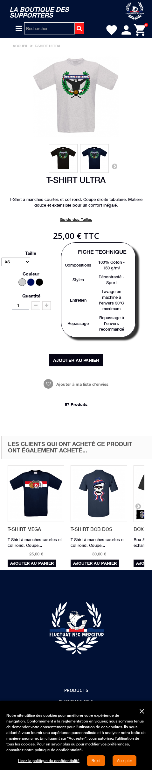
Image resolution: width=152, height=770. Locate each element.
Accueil (20, 46)
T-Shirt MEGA (24, 529)
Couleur (31, 273)
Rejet (96, 761)
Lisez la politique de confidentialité (48, 760)
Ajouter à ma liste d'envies (81, 384)
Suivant (114, 166)
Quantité (31, 295)
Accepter (124, 761)
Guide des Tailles (76, 219)
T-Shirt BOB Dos (91, 529)
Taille (31, 253)
